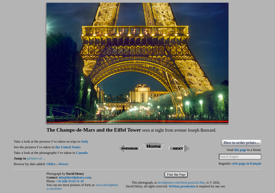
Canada (82, 153)
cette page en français (246, 163)
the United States (68, 147)
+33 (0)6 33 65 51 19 (70, 181)
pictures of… (36, 158)
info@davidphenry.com (75, 177)
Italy (84, 141)
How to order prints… (241, 143)
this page (240, 150)
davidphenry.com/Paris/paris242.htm (181, 182)
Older (50, 164)
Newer (63, 164)
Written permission (182, 186)
